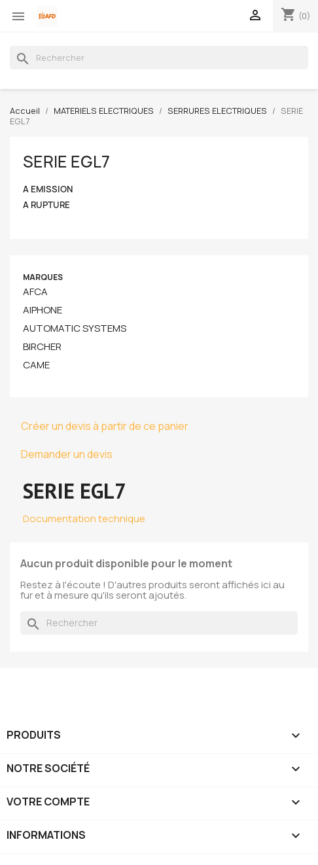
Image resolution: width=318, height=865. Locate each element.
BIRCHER (42, 347)
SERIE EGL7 (66, 161)
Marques (43, 277)
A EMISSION (48, 189)
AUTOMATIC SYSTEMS (74, 328)
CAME (36, 365)
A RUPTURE (46, 205)
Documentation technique (84, 518)
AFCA (35, 292)
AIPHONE (42, 310)
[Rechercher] (159, 57)
